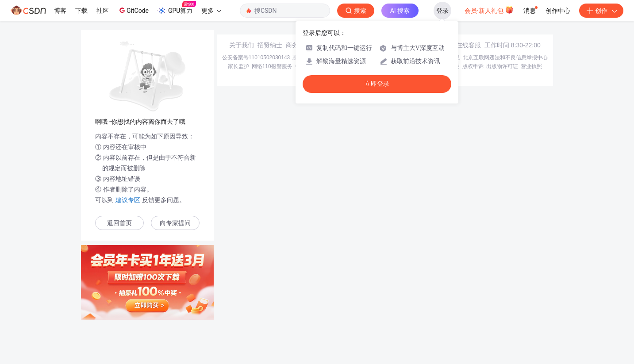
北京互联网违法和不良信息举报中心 (505, 57)
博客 (60, 10)
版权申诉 (473, 66)
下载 (81, 10)
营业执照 (531, 66)
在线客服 (468, 45)
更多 (211, 10)
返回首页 (119, 223)
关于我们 (241, 45)
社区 (102, 10)
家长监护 (238, 66)
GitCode (133, 10)
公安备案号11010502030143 (256, 57)
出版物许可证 (502, 66)
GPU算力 (177, 8)
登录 (442, 10)
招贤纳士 (269, 45)
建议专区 (128, 199)
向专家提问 (175, 223)
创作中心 (558, 10)
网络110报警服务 (272, 66)
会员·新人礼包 (489, 9)
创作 (601, 10)
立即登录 (377, 83)
